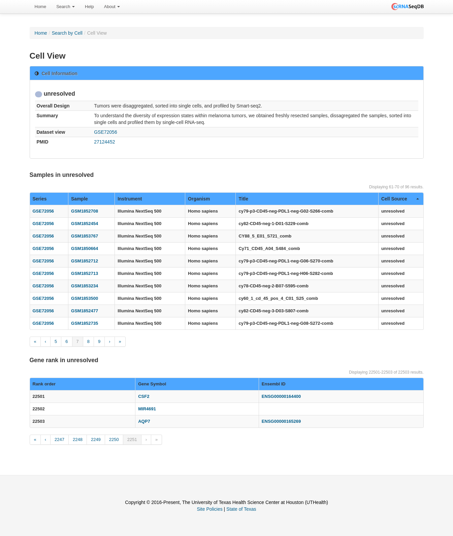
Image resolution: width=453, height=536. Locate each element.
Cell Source (400, 198)
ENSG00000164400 (281, 396)
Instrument (130, 198)
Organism (199, 198)
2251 (132, 439)
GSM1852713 (84, 273)
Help (89, 6)
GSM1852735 (84, 323)
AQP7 (144, 421)
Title (243, 198)
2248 (78, 439)
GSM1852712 (84, 260)
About (112, 6)
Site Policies (209, 509)
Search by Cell (67, 33)
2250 (114, 439)
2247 (59, 439)
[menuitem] (41, 6)
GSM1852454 (84, 223)
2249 (96, 439)
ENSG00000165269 (281, 421)
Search (65, 6)
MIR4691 (147, 408)
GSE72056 (105, 132)
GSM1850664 (84, 248)
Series (40, 198)
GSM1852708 (84, 211)
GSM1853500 (84, 298)
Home (40, 6)
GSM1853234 (84, 285)
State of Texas (241, 509)
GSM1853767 (84, 236)
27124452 (104, 142)
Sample (79, 198)
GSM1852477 (84, 310)
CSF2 (143, 396)
